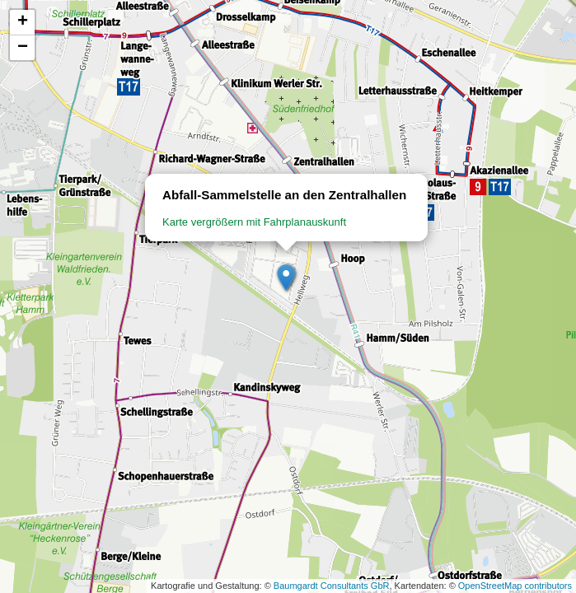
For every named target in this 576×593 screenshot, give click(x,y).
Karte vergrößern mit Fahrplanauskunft (254, 222)
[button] (287, 278)
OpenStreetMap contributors (515, 586)
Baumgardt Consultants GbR (332, 586)
